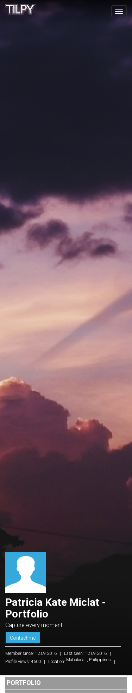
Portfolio (24, 682)
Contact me (23, 638)
